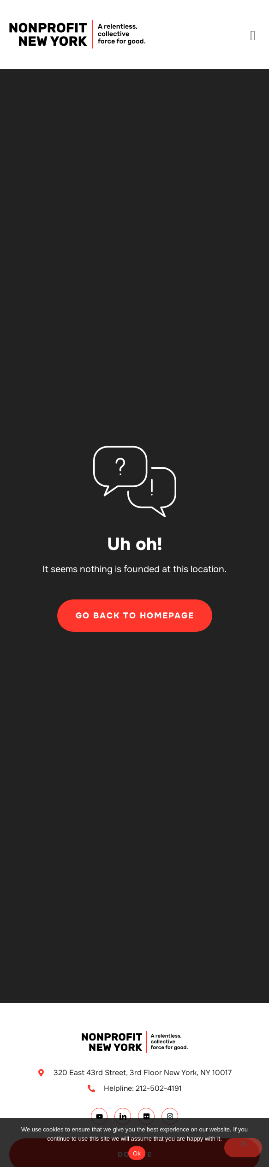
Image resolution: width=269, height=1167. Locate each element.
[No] (243, 1147)
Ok (137, 1153)
